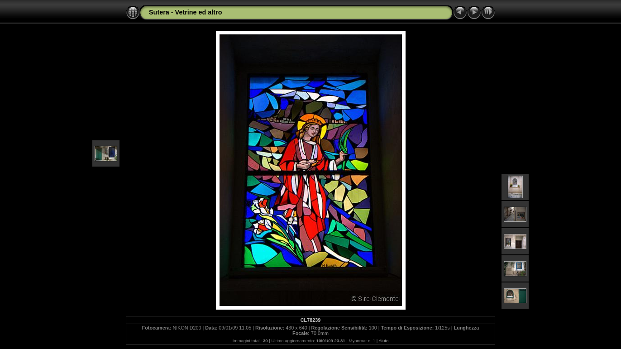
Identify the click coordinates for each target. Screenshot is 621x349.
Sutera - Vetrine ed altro (185, 12)
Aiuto (383, 340)
